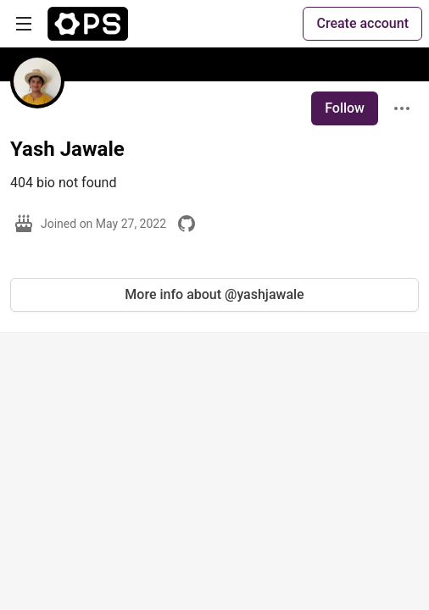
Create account (362, 23)
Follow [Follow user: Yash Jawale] (345, 108)
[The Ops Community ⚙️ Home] (87, 24)
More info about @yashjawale (214, 294)
